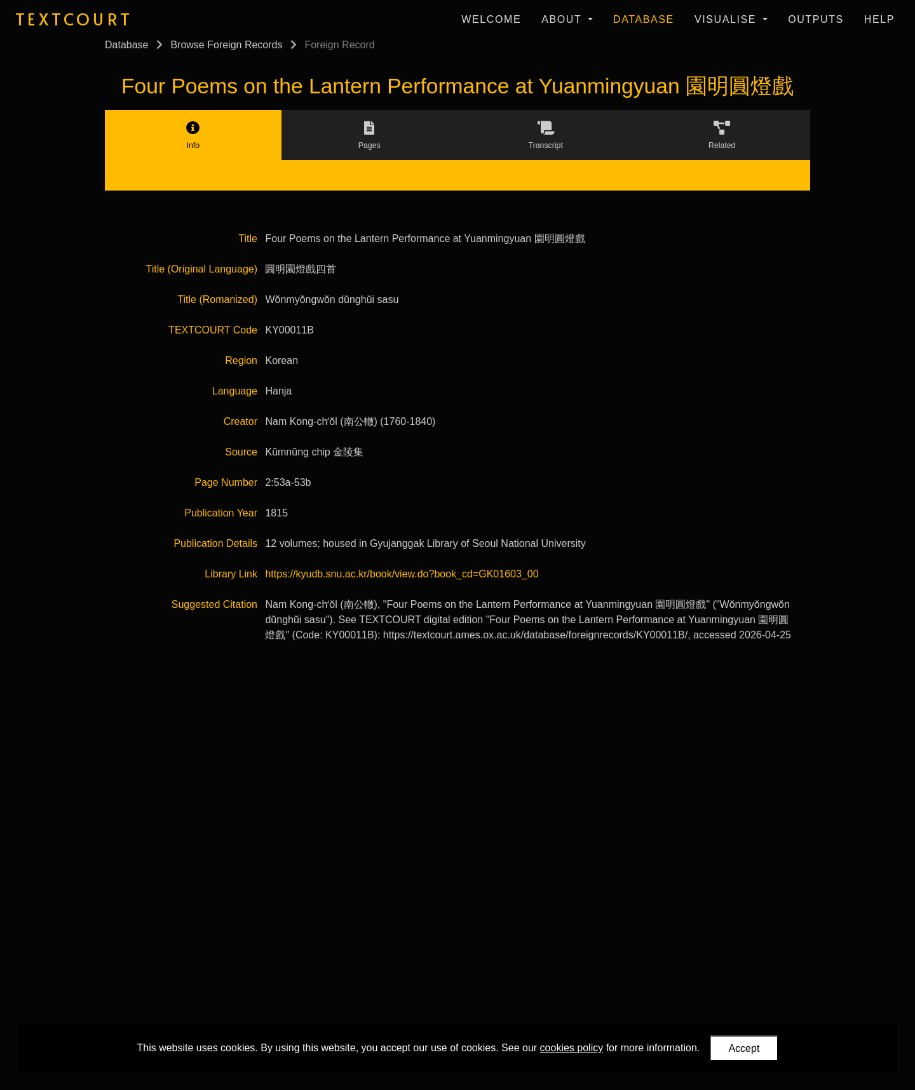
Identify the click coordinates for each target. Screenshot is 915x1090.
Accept (743, 1048)
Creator (240, 421)
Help (879, 19)
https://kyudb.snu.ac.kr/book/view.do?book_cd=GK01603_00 (401, 574)
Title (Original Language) (202, 269)
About (563, 19)
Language (234, 391)
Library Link (231, 574)
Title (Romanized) (217, 299)
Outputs (816, 19)
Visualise (727, 19)
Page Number (225, 482)
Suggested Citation (214, 604)
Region (241, 360)
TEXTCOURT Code (212, 330)
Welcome (491, 19)
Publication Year (220, 513)
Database (643, 19)
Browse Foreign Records (226, 44)
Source (241, 452)
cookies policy (572, 1047)
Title (247, 238)
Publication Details (215, 543)
